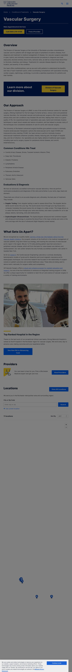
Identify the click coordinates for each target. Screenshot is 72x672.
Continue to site (56, 663)
